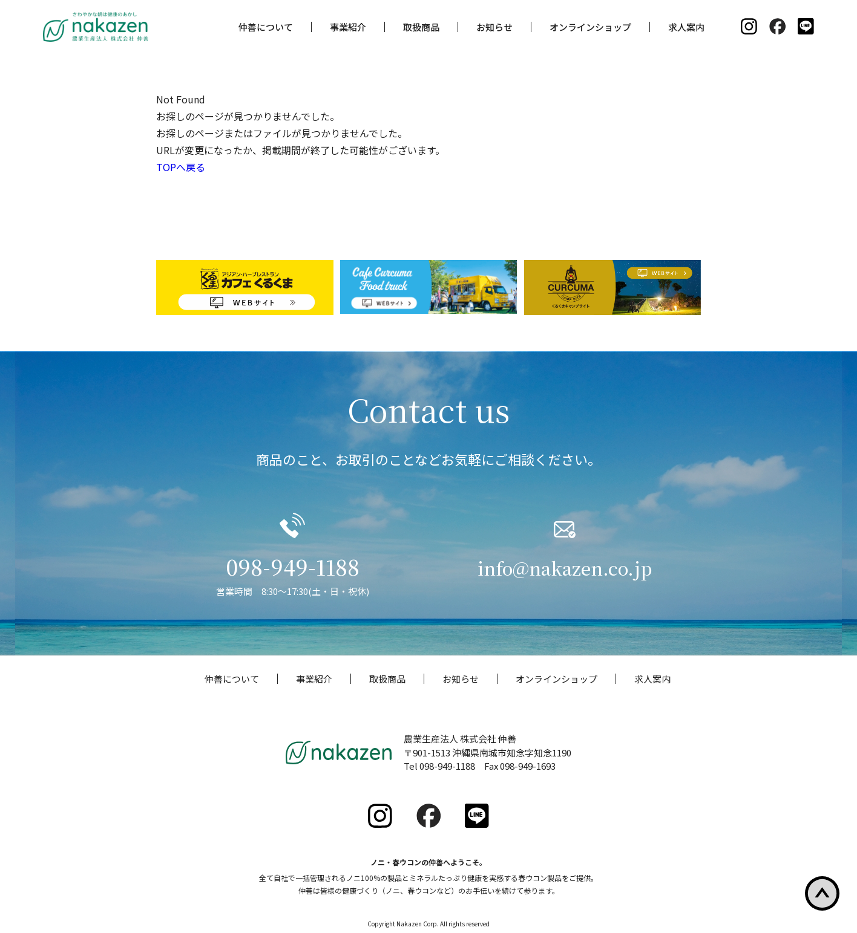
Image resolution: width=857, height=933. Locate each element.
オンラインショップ (590, 27)
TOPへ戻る (180, 167)
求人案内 (686, 27)
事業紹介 (348, 27)
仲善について (265, 27)
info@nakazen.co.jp (564, 566)
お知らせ (494, 27)
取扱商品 (421, 27)
